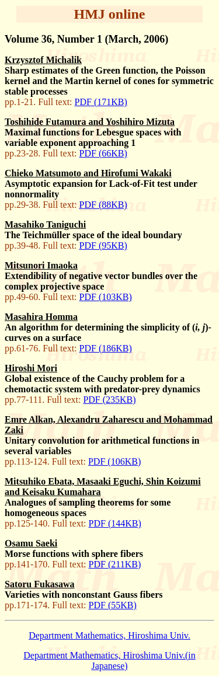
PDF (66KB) (103, 153)
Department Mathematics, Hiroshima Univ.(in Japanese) (109, 660)
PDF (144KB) (115, 523)
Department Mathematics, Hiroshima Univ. (109, 635)
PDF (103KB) (105, 297)
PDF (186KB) (105, 348)
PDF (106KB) (114, 461)
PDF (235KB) (109, 400)
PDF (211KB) (115, 564)
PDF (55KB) (113, 605)
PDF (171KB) (101, 102)
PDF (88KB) (103, 205)
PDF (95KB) (103, 245)
